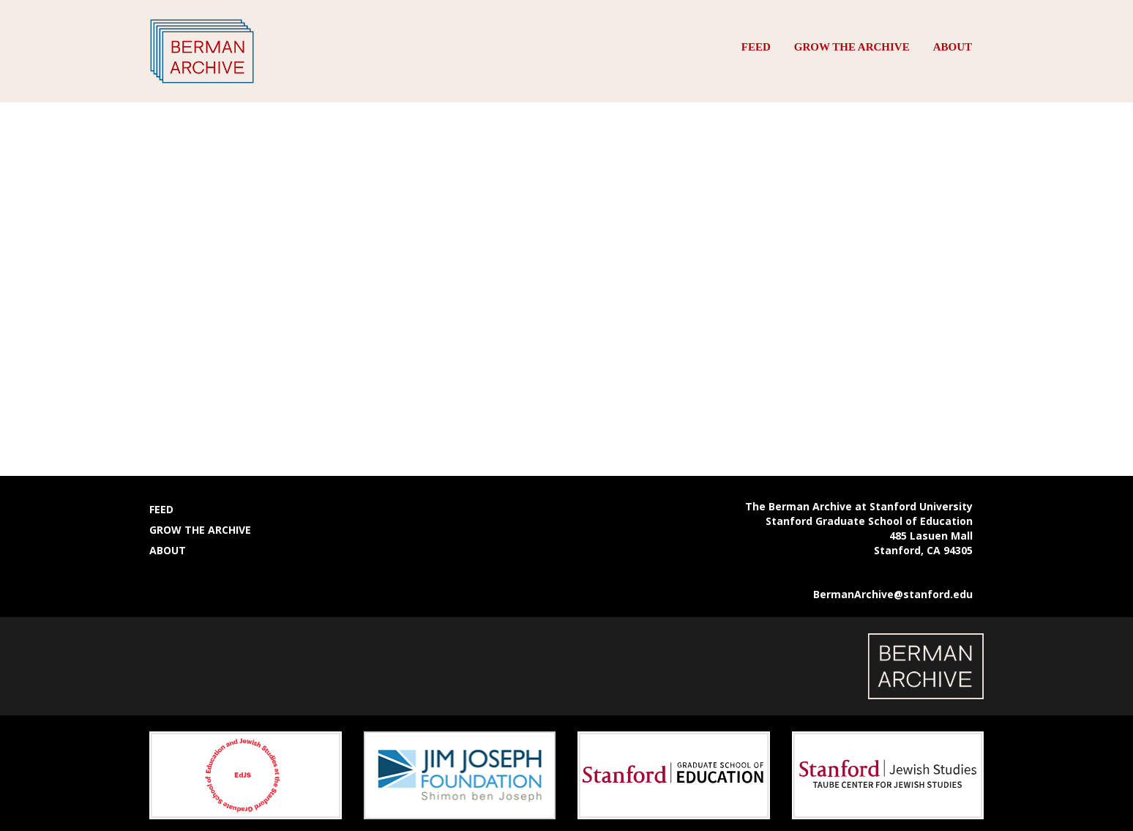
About (952, 47)
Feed (756, 47)
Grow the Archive (852, 47)
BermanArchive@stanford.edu (893, 594)
